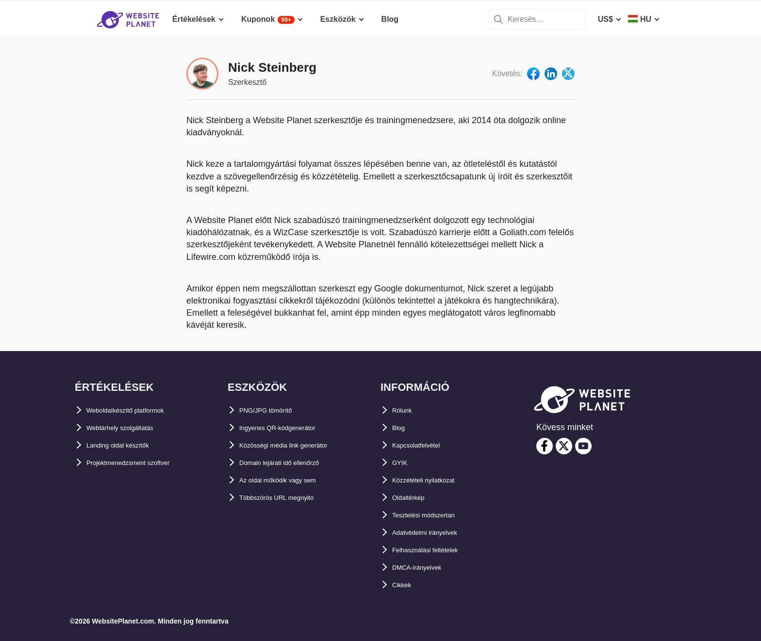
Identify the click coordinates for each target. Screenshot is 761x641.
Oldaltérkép (413, 498)
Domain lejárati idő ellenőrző (292, 463)
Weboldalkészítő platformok (137, 410)
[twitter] (564, 446)
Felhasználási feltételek (435, 550)
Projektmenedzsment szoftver (141, 463)
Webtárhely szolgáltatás (130, 428)
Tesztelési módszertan (433, 515)
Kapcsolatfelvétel (424, 445)
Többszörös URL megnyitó (288, 498)
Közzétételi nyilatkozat (433, 480)
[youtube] (583, 446)
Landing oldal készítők (128, 445)
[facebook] (544, 446)
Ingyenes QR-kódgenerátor (289, 428)
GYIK (401, 463)
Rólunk (405, 410)
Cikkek (404, 585)
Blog (401, 428)
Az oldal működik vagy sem (290, 480)
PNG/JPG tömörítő (273, 410)
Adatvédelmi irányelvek (435, 533)
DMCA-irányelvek (424, 567)
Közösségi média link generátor (297, 445)
